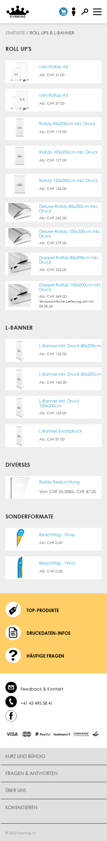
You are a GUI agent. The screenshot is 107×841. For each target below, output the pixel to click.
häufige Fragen (45, 656)
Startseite (15, 32)
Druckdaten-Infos (48, 633)
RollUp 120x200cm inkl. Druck (68, 180)
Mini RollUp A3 (53, 95)
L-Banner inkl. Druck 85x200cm (70, 374)
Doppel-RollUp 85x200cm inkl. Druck (69, 260)
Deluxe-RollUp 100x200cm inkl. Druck (69, 233)
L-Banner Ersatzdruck (60, 431)
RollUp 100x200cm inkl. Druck (68, 152)
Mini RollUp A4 (53, 66)
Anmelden (75, 11)
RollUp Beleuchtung (59, 482)
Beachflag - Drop (57, 534)
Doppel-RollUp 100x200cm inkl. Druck (70, 287)
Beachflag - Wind (57, 563)
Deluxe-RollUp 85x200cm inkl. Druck (68, 208)
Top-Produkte (43, 610)
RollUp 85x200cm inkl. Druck (67, 123)
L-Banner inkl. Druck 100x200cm (59, 403)
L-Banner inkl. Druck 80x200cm (70, 345)
